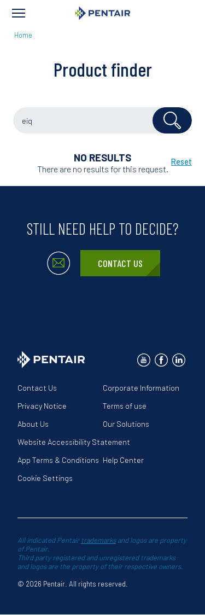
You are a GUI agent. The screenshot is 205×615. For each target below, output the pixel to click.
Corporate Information (141, 387)
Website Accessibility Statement (73, 441)
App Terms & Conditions (58, 460)
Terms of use (125, 405)
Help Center (123, 460)
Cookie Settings (45, 478)
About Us (33, 423)
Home (23, 35)
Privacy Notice (42, 405)
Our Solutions (126, 423)
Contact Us (120, 263)
